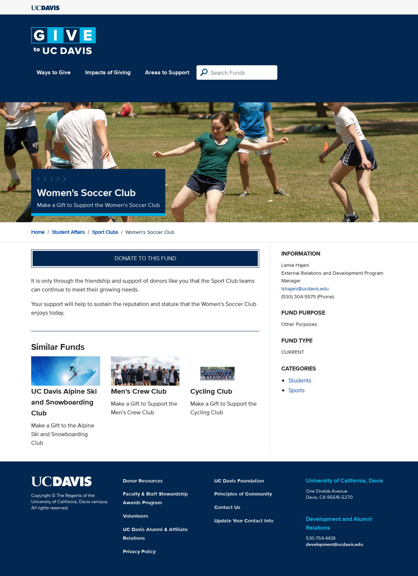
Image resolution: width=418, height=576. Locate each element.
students (300, 380)
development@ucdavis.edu (334, 544)
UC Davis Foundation (239, 480)
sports (297, 390)
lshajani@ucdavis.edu (305, 288)
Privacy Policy (139, 551)
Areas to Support (167, 72)
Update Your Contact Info (243, 520)
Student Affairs (68, 232)
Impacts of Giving (108, 72)
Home (38, 232)
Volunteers (135, 515)
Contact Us (227, 507)
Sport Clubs (105, 232)
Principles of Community (243, 493)
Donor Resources (143, 480)
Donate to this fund (145, 258)
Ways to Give (54, 72)
